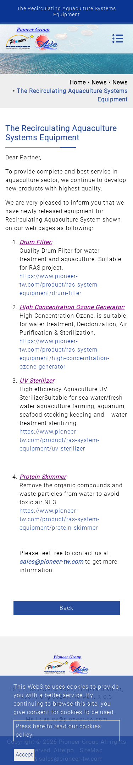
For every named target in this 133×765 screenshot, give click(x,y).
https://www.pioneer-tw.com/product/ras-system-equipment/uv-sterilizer (60, 440)
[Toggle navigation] (118, 38)
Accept (24, 754)
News (99, 82)
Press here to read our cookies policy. (58, 730)
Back (66, 608)
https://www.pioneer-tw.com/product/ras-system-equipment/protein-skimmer (60, 519)
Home (78, 82)
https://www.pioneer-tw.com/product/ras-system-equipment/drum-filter (60, 284)
